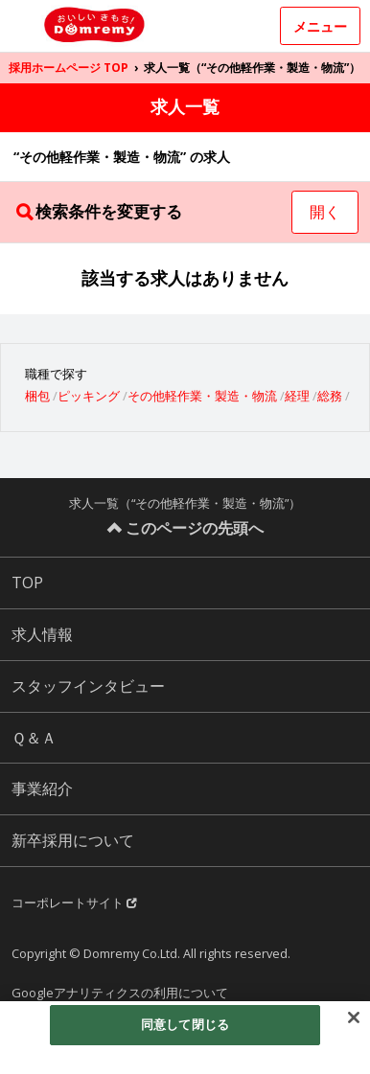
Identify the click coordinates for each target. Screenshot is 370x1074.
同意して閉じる (185, 1024)
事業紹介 (42, 788)
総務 (329, 395)
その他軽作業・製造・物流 (202, 395)
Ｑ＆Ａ (34, 737)
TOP (27, 582)
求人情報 (42, 634)
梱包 (37, 395)
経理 (297, 395)
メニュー (320, 26)
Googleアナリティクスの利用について (120, 992)
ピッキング (89, 395)
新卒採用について (73, 840)
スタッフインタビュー (88, 686)
